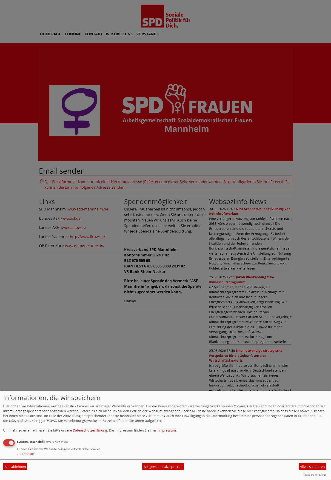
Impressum (167, 430)
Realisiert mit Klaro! (314, 474)
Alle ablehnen (15, 466)
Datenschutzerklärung (90, 430)
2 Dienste (25, 454)
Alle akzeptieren (312, 466)
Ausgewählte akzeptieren (163, 466)
